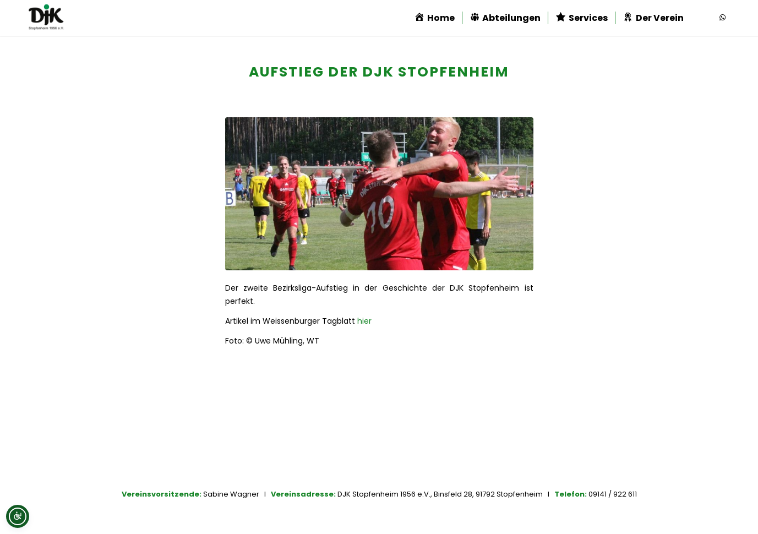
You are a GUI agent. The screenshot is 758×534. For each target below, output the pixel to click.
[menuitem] (434, 18)
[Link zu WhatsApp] (722, 17)
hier (364, 320)
